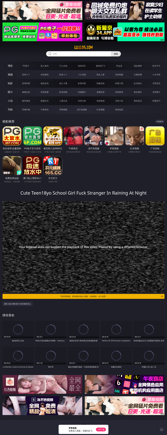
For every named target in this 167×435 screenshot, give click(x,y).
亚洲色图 (45, 92)
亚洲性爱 (26, 83)
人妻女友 (63, 100)
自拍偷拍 (45, 74)
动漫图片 (82, 92)
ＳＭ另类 (156, 74)
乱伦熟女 (138, 83)
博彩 (10, 65)
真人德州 (45, 65)
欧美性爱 (82, 83)
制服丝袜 (101, 83)
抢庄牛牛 (156, 65)
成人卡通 (63, 83)
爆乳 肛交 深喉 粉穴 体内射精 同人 (17, 304)
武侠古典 (82, 100)
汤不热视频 (82, 109)
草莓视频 (63, 109)
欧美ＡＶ (63, 74)
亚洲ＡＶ (26, 74)
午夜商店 (45, 109)
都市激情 (26, 100)
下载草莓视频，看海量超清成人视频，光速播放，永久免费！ (111, 296)
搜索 (116, 53)
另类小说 (119, 100)
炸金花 (119, 65)
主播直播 (138, 74)
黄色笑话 (138, 100)
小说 (10, 100)
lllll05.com (83, 47)
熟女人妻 (101, 74)
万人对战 (63, 65)
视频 (10, 74)
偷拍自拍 (45, 83)
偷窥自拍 (26, 92)
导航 (10, 109)
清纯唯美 (119, 92)
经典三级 (119, 83)
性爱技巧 (156, 100)
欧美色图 (63, 92)
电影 (10, 83)
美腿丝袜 (101, 92)
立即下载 (100, 429)
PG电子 (26, 65)
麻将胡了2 (100, 65)
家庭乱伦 (45, 100)
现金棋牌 (138, 65)
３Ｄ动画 (82, 74)
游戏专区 (82, 65)
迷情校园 (101, 100)
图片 (10, 92)
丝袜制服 (119, 74)
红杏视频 (101, 109)
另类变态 (156, 83)
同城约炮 (26, 109)
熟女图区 (138, 92)
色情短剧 (119, 109)
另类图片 (156, 92)
